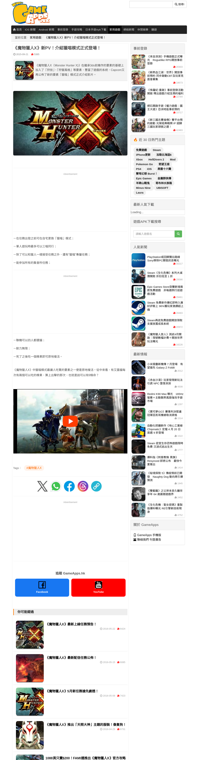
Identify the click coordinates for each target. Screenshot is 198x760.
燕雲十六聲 (164, 168)
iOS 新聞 (30, 29)
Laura (139, 192)
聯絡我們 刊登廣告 (147, 539)
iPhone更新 (143, 154)
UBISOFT (162, 187)
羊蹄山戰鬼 (143, 183)
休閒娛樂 (142, 29)
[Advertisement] (70, 201)
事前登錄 (62, 29)
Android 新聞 (46, 29)
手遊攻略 (76, 29)
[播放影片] (70, 421)
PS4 (139, 168)
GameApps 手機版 (147, 535)
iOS (149, 168)
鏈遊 (154, 29)
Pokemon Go (145, 164)
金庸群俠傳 (164, 178)
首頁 (17, 29)
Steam (157, 150)
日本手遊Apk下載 (95, 29)
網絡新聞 (128, 29)
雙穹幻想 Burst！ (146, 173)
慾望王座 (164, 164)
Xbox (139, 159)
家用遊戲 (114, 29)
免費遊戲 (142, 150)
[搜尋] (151, 4)
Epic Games (144, 178)
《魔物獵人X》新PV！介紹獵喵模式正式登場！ (75, 37)
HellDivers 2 (156, 159)
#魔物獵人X (34, 467)
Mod (172, 159)
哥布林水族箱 (164, 183)
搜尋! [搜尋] (179, 4)
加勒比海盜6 (164, 154)
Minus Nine (143, 187)
